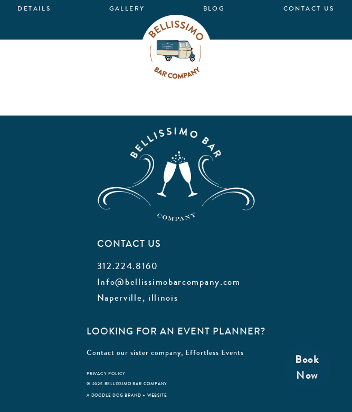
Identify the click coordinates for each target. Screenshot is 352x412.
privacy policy (106, 374)
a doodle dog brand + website (127, 395)
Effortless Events (214, 352)
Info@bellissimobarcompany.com (169, 281)
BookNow (307, 367)
